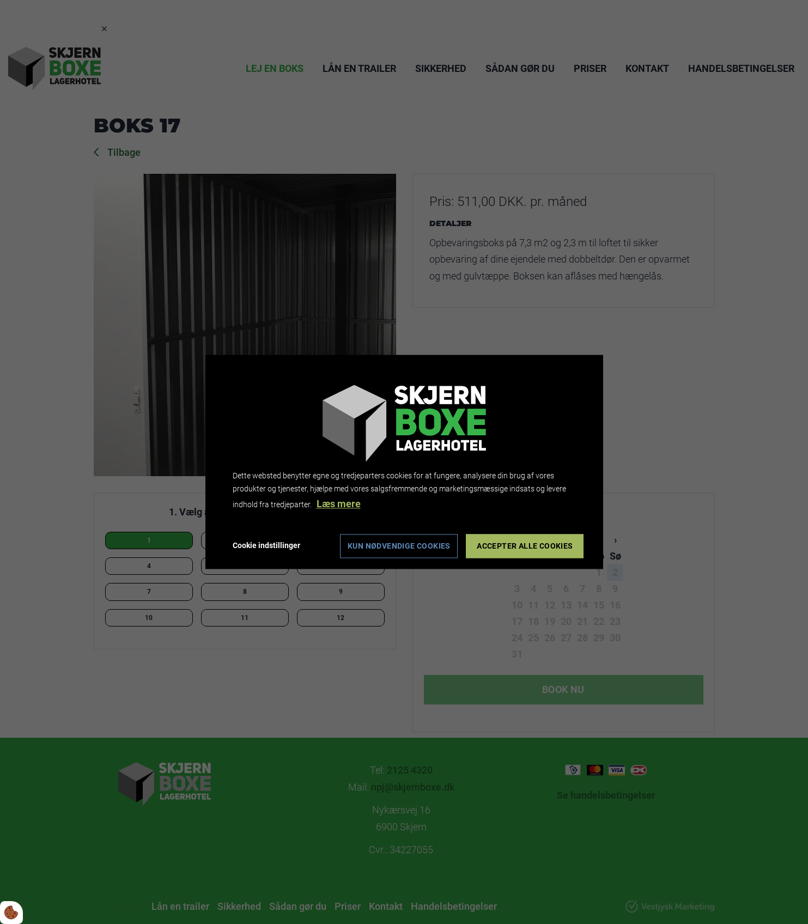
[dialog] (404, 462)
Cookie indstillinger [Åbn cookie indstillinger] (266, 546)
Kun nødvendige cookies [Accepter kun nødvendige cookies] (399, 546)
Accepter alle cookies (525, 546)
